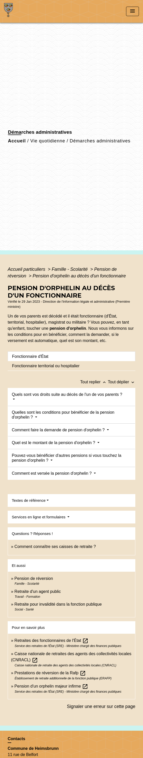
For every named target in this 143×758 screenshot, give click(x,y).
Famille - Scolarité (70, 269)
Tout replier (94, 382)
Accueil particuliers (27, 269)
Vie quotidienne (47, 140)
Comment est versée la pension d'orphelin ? (52, 473)
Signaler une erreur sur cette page (101, 706)
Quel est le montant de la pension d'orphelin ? (54, 443)
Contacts (16, 739)
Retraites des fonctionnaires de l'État (51, 640)
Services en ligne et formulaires (39, 517)
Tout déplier (121, 382)
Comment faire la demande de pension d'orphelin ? (59, 430)
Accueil (17, 140)
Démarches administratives (100, 140)
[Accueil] (23, 11)
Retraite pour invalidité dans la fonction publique (58, 604)
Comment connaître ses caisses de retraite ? (55, 546)
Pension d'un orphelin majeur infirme (51, 686)
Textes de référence (29, 500)
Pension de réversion (33, 578)
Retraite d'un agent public (37, 591)
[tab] (71, 356)
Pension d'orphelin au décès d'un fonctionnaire (79, 275)
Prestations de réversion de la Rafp (50, 673)
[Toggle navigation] (132, 11)
